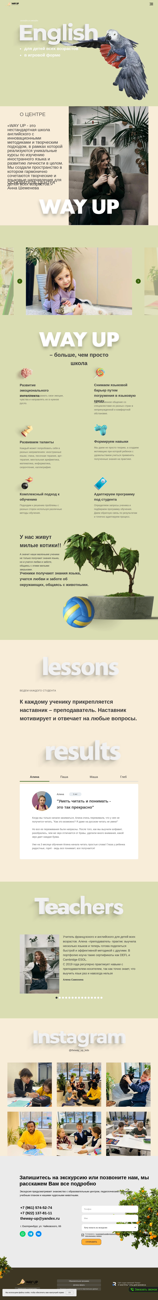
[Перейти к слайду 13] (95, 998)
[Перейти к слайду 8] (79, 998)
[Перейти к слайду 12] (92, 998)
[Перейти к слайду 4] (66, 998)
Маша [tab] (94, 777)
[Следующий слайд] (138, 281)
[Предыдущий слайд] (19, 281)
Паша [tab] (64, 777)
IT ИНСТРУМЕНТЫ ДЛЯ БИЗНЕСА (132, 1285)
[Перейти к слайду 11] (89, 998)
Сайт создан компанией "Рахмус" (129, 1283)
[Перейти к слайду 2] (60, 998)
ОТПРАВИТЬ (91, 1242)
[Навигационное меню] (151, 4)
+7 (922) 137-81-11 (36, 1213)
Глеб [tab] (123, 777)
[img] (76, 1041)
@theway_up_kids (79, 1050)
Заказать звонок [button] (146, 1289)
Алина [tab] (34, 777)
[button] (132, 1289)
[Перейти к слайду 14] (98, 998)
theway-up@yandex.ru (40, 1218)
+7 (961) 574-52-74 (36, 1208)
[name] (109, 1218)
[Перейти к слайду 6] (73, 998)
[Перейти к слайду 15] (101, 998)
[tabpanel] (79, 832)
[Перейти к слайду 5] (69, 998)
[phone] (109, 1209)
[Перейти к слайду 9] (82, 998)
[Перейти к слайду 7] (76, 998)
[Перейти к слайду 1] (57, 998)
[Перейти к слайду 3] (63, 998)
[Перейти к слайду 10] (85, 998)
